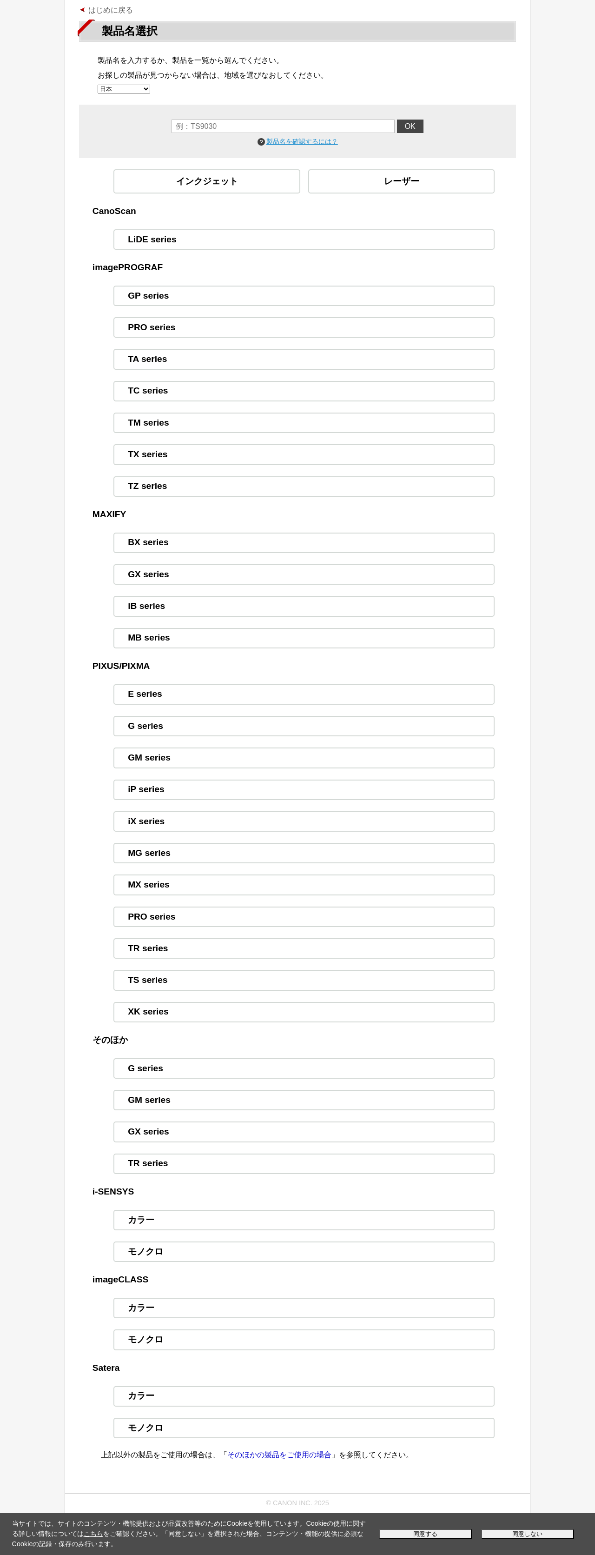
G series (145, 726)
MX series (149, 884)
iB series (146, 606)
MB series (149, 637)
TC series (148, 390)
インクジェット (207, 181)
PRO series (151, 327)
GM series (149, 757)
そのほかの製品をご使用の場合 (279, 1455)
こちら (93, 1533)
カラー (141, 1220)
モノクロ (145, 1251)
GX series (148, 574)
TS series (147, 980)
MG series (149, 853)
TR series (148, 948)
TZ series (147, 486)
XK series (148, 1011)
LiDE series (152, 239)
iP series (146, 789)
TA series (147, 359)
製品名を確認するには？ (302, 141)
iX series (146, 821)
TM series (148, 422)
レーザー (401, 181)
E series (145, 694)
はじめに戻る (110, 10)
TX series (147, 454)
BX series (148, 542)
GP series (148, 295)
